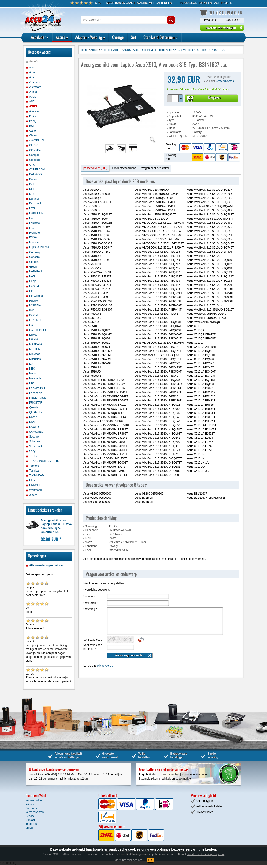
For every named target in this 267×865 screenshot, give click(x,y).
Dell (31, 184)
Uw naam (89, 596)
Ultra (32, 480)
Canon (33, 130)
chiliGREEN (36, 140)
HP (31, 291)
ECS (32, 208)
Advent (33, 72)
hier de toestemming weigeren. (205, 854)
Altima (33, 91)
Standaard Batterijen (160, 37)
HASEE (34, 276)
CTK (32, 164)
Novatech (35, 378)
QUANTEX (36, 412)
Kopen (214, 98)
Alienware (35, 87)
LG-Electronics (38, 329)
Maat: (172, 128)
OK (150, 860)
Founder (34, 242)
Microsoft (34, 354)
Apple (32, 96)
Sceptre (34, 436)
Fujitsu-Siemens (39, 247)
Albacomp (35, 82)
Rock (32, 422)
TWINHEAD (36, 475)
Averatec (34, 111)
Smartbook (36, 446)
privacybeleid (105, 665)
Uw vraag (90, 609)
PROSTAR (35, 402)
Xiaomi (33, 495)
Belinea (33, 116)
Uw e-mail (90, 603)
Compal (34, 155)
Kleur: (172, 124)
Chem (33, 135)
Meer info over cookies (128, 860)
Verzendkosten (225, 81)
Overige (118, 37)
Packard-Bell (37, 388)
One (31, 383)
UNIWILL (34, 485)
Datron (33, 179)
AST (31, 101)
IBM (31, 310)
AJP (31, 77)
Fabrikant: (175, 132)
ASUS (33, 106)
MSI (31, 363)
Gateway (34, 252)
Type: (172, 120)
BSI (31, 125)
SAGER (34, 427)
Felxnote (34, 223)
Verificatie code (92, 639)
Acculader (40, 37)
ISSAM (33, 315)
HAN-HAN (35, 271)
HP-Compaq (36, 295)
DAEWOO (35, 174)
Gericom (34, 257)
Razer (33, 417)
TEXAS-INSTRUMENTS (44, 461)
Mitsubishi (35, 359)
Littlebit (33, 339)
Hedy (32, 281)
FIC (31, 227)
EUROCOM (36, 213)
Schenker (35, 441)
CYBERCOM (37, 169)
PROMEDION (37, 397)
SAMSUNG (36, 431)
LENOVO (35, 320)
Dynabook (35, 203)
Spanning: (175, 112)
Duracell (34, 198)
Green (33, 266)
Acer (32, 67)
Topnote (34, 465)
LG (31, 325)
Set (133, 37)
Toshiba (34, 470)
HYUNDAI (35, 305)
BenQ (32, 121)
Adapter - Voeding (90, 37)
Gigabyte (34, 261)
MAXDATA (35, 344)
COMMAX (35, 150)
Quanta (33, 407)
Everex (33, 218)
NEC (32, 368)
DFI (31, 189)
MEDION (34, 349)
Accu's (62, 37)
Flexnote (34, 232)
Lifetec (33, 334)
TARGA (33, 456)
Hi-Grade (34, 286)
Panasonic (35, 393)
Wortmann (35, 490)
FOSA (33, 237)
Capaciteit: (175, 116)
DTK (32, 193)
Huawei (33, 300)
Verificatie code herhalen (92, 646)
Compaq (34, 159)
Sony (32, 451)
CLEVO (34, 145)
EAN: (88, 549)
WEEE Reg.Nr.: (178, 136)
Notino (33, 373)
